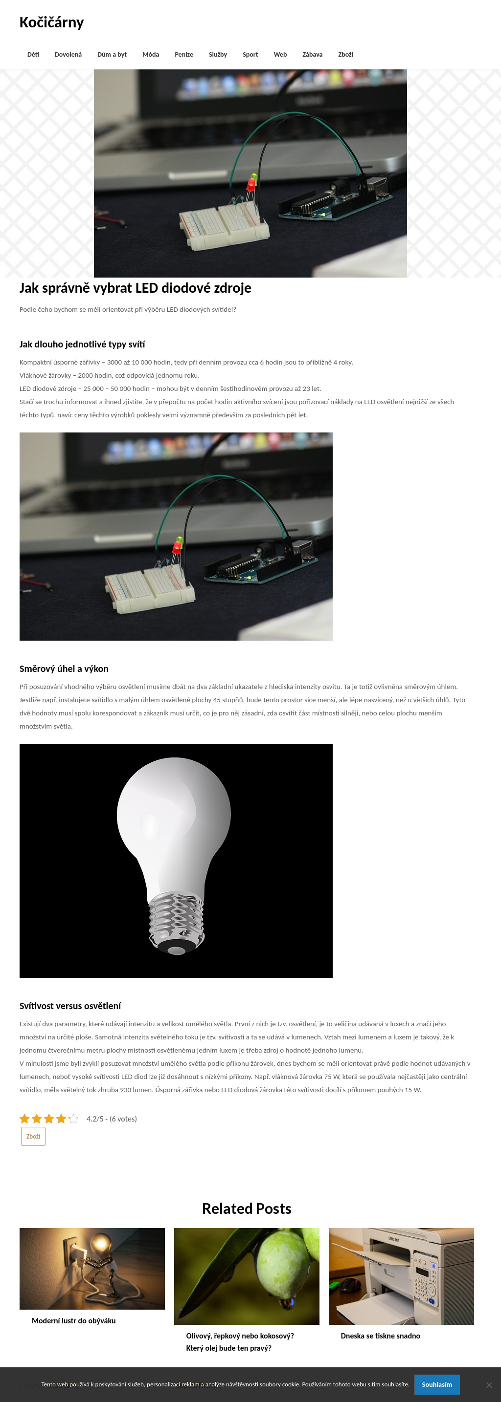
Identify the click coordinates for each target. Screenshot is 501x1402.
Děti (33, 54)
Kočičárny (52, 22)
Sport (250, 54)
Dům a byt (112, 54)
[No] (489, 1385)
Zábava (312, 54)
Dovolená (68, 54)
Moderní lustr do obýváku (74, 1320)
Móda (150, 54)
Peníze (184, 54)
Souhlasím (437, 1384)
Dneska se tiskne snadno (381, 1335)
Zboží (346, 54)
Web (280, 54)
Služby (218, 54)
